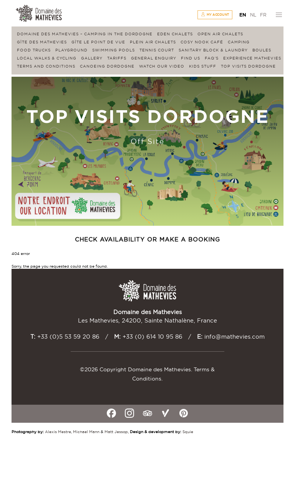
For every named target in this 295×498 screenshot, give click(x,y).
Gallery (92, 58)
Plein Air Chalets (153, 42)
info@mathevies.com (234, 336)
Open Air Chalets (220, 33)
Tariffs (116, 58)
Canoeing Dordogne (107, 66)
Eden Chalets (175, 33)
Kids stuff (202, 66)
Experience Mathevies (252, 58)
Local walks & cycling (46, 58)
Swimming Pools (113, 50)
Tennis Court (156, 50)
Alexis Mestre (58, 431)
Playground (71, 50)
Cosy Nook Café (202, 42)
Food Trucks (34, 50)
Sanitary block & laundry (213, 50)
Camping (239, 42)
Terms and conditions (46, 66)
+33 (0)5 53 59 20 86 (68, 336)
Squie (187, 431)
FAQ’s (212, 58)
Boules (261, 50)
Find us (190, 58)
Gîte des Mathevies (42, 42)
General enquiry (153, 58)
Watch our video (161, 66)
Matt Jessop (116, 431)
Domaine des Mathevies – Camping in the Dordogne (84, 33)
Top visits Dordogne (248, 66)
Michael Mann (86, 431)
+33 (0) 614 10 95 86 (152, 336)
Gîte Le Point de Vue (98, 42)
